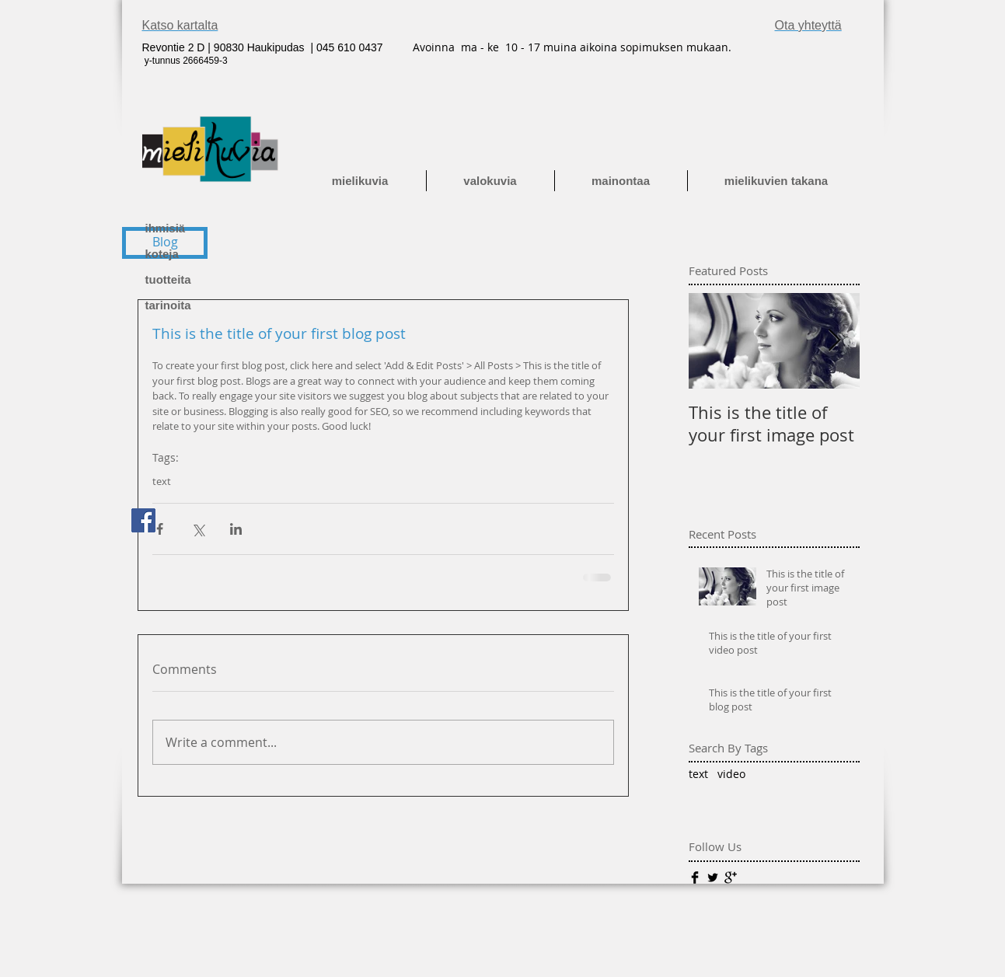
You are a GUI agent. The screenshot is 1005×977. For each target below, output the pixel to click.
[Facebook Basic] (695, 877)
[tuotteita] (199, 279)
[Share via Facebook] (159, 529)
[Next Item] (835, 341)
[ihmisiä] (199, 228)
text (161, 481)
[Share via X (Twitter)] (197, 529)
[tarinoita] (199, 305)
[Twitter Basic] (713, 877)
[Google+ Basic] (730, 877)
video (731, 773)
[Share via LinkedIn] (236, 529)
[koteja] (199, 254)
